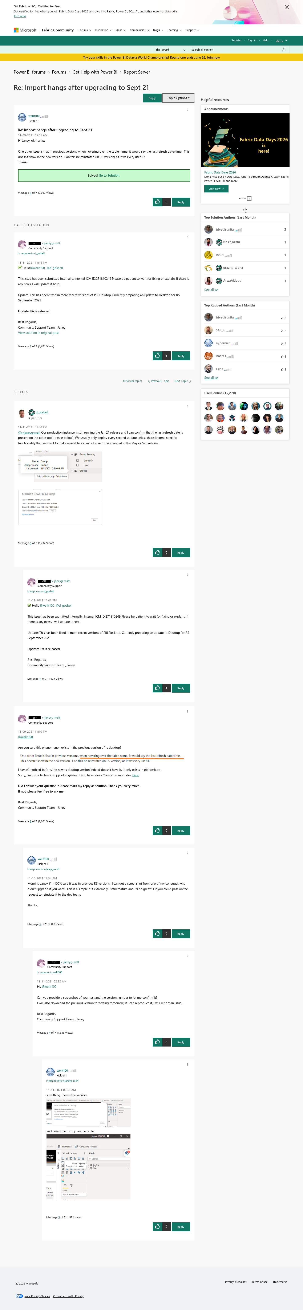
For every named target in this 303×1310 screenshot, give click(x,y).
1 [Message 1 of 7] (30, 192)
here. (135, 775)
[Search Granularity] (170, 50)
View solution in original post (38, 333)
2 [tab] (242, 198)
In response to (31, 253)
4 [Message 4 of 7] (49, 1032)
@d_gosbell (55, 268)
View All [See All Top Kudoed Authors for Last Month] (211, 377)
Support (190, 30)
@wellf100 (37, 268)
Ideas (119, 30)
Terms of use (260, 1281)
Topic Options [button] (177, 98)
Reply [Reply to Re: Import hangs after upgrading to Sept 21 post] (180, 202)
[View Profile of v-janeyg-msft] (51, 243)
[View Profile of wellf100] (34, 116)
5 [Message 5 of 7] (59, 1217)
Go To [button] (279, 40)
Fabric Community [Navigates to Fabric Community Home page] (58, 29)
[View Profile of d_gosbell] (42, 412)
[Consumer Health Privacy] (68, 1296)
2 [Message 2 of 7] (30, 821)
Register (236, 40)
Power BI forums (30, 72)
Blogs (156, 30)
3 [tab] (245, 198)
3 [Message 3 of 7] (40, 924)
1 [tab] (240, 198)
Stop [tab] (249, 198)
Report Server (137, 72)
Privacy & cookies (236, 1281)
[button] (152, 98)
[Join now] (216, 188)
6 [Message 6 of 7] (30, 543)
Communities (138, 30)
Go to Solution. (109, 175)
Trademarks (280, 1281)
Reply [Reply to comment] (180, 356)
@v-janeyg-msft (29, 432)
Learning (172, 30)
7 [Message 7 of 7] (30, 346)
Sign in (252, 40)
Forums (83, 30)
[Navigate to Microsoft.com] (25, 30)
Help (265, 40)
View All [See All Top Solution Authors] (211, 289)
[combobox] (239, 50)
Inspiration (101, 30)
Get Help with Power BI (95, 72)
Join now (20, 16)
